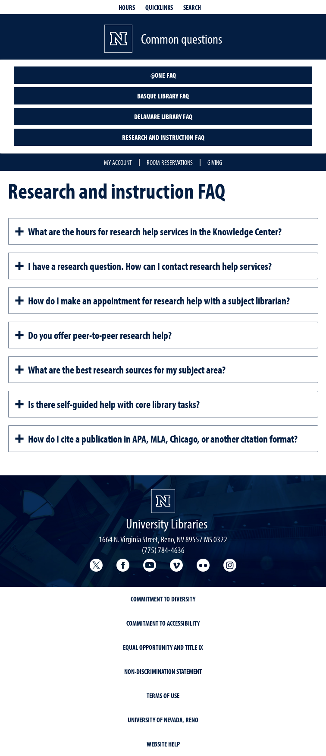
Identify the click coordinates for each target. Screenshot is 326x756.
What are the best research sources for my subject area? (120, 369)
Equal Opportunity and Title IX (163, 647)
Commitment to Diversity (163, 599)
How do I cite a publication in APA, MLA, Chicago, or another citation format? (156, 438)
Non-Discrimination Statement (163, 671)
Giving (214, 162)
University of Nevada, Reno (163, 719)
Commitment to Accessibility (163, 623)
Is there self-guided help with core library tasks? (107, 404)
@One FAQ (163, 75)
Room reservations (170, 162)
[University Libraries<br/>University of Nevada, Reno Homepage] (163, 501)
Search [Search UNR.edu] (192, 7)
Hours (127, 7)
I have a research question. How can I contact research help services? (143, 265)
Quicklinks (159, 7)
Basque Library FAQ (163, 96)
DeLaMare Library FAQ (163, 116)
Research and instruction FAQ (163, 137)
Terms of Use (163, 695)
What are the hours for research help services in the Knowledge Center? (148, 231)
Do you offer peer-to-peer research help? (93, 335)
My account (118, 162)
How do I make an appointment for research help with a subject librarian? (152, 300)
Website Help (163, 744)
